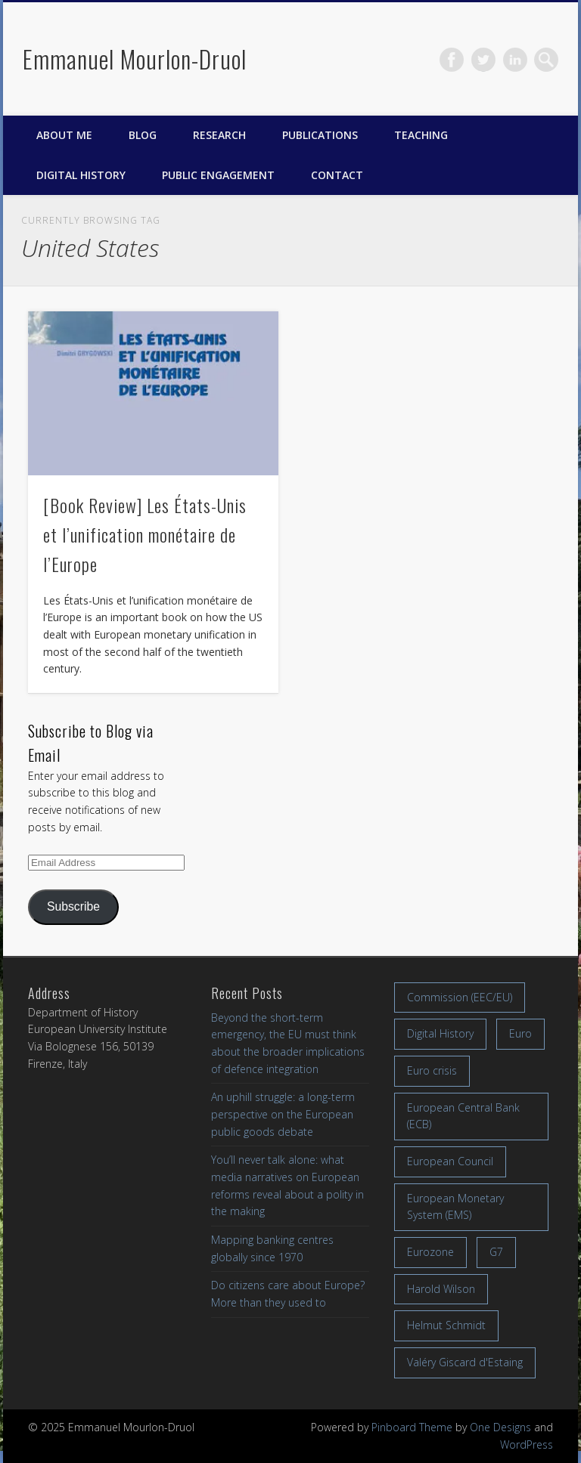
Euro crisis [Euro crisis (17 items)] (432, 1070)
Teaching (421, 135)
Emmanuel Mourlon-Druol (135, 58)
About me (64, 135)
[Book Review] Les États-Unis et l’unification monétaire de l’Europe (145, 534)
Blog (143, 135)
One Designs (500, 1427)
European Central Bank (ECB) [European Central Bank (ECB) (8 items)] (463, 1116)
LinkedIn (515, 60)
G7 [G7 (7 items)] (496, 1252)
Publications (320, 135)
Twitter (483, 60)
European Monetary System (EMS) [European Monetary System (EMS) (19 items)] (455, 1207)
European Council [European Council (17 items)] (450, 1161)
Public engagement (218, 175)
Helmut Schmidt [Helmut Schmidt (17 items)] (446, 1325)
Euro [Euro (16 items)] (520, 1033)
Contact (337, 175)
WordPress (526, 1444)
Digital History (81, 175)
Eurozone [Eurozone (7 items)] (430, 1252)
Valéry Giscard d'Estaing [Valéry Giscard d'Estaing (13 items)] (465, 1362)
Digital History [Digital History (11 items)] (440, 1033)
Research (219, 135)
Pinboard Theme (411, 1427)
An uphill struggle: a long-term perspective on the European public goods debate (283, 1114)
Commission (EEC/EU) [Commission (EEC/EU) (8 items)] (459, 997)
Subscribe (73, 906)
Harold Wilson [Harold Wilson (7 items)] (441, 1289)
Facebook (452, 60)
